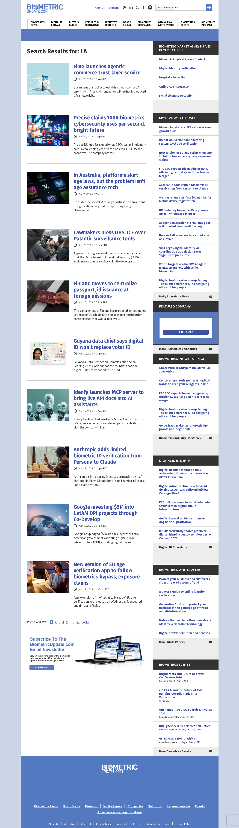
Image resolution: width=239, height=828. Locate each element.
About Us (100, 7)
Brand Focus (127, 23)
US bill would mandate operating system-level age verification (181, 141)
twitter (137, 7)
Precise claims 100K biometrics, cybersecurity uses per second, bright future (110, 124)
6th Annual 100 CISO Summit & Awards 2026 (185, 713)
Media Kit (86, 823)
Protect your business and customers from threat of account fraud (184, 580)
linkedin (131, 7)
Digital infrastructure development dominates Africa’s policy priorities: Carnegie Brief (183, 489)
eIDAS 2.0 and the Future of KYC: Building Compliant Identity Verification (185, 695)
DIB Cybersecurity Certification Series (185, 727)
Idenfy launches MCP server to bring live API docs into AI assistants (109, 398)
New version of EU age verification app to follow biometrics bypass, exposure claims (107, 573)
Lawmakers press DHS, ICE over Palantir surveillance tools (110, 235)
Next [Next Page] (76, 621)
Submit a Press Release (129, 823)
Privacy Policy (183, 823)
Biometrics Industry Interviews (180, 438)
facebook (144, 7)
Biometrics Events (188, 23)
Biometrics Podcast (208, 23)
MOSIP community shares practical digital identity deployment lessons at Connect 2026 (185, 534)
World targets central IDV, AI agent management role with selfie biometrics (182, 267)
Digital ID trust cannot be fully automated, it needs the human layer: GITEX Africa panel (184, 473)
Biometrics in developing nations (119, 812)
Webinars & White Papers (166, 23)
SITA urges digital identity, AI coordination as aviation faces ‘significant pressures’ (180, 251)
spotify (150, 7)
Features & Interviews (92, 23)
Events (200, 806)
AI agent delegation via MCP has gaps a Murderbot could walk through (185, 224)
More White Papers (172, 642)
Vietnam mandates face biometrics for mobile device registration (185, 199)
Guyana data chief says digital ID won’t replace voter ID (108, 344)
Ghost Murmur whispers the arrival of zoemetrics (184, 369)
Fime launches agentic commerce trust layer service (107, 69)
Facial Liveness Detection (176, 95)
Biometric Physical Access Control (182, 59)
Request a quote (178, 806)
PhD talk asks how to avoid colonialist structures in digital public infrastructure (185, 506)
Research (91, 806)
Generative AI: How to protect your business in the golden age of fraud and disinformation (183, 608)
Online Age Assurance (174, 86)
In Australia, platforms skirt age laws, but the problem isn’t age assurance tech (109, 181)
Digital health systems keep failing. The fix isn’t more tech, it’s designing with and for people (184, 284)
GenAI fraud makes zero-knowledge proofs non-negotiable (183, 427)
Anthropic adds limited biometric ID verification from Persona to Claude (108, 455)
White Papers (112, 806)
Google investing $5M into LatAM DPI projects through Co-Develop (106, 513)
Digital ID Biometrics (173, 547)
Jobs (167, 823)
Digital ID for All (57, 23)
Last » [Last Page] (85, 621)
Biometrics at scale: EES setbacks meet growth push (185, 129)
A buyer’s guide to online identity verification (182, 593)
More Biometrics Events (175, 751)
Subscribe (114, 7)
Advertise (69, 823)
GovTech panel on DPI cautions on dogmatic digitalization (182, 520)
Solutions (155, 806)
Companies (135, 806)
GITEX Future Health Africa (185, 740)
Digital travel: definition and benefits (184, 633)
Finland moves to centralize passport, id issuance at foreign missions (105, 289)
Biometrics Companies (145, 23)
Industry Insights (111, 23)
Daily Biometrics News (174, 296)
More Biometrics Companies (178, 349)
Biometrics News (38, 23)
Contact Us (153, 823)
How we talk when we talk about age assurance (184, 237)
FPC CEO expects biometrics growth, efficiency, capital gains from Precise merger (184, 172)
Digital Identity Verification (178, 68)
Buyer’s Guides (74, 23)
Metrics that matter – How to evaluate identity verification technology (185, 622)
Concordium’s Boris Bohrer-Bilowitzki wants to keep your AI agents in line (184, 382)
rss (125, 7)
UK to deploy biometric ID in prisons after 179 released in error (183, 212)
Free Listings (103, 823)
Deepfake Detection (172, 77)
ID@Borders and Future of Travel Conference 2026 (185, 677)
